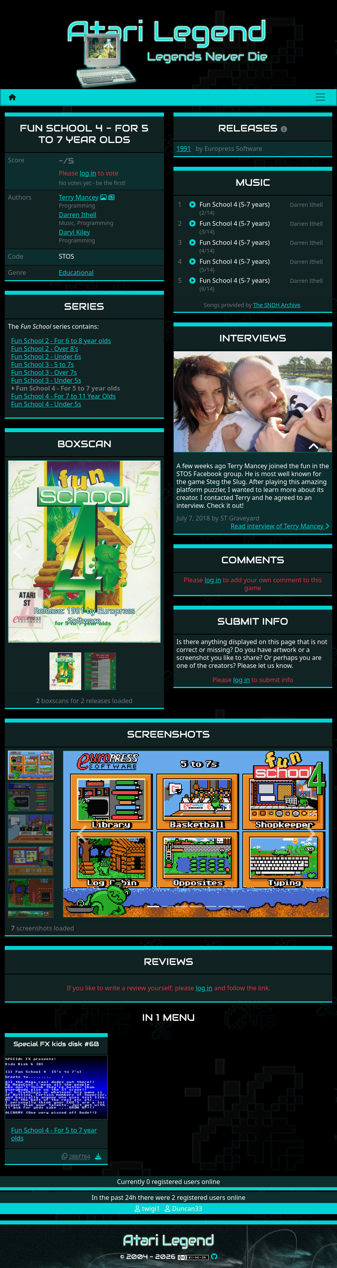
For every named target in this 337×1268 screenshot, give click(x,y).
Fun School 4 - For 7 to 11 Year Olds (63, 396)
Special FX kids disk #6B (56, 1044)
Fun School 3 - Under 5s (46, 380)
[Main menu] (320, 97)
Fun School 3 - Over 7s (44, 372)
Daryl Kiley (74, 232)
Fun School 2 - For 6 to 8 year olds (61, 340)
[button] (19, 551)
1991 (184, 148)
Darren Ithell (77, 214)
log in (88, 173)
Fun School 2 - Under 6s (46, 356)
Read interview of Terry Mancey (279, 526)
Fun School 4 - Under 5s (46, 404)
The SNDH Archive (276, 305)
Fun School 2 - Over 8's (44, 348)
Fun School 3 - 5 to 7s (42, 364)
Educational (76, 272)
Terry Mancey (78, 197)
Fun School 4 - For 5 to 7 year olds (54, 1134)
